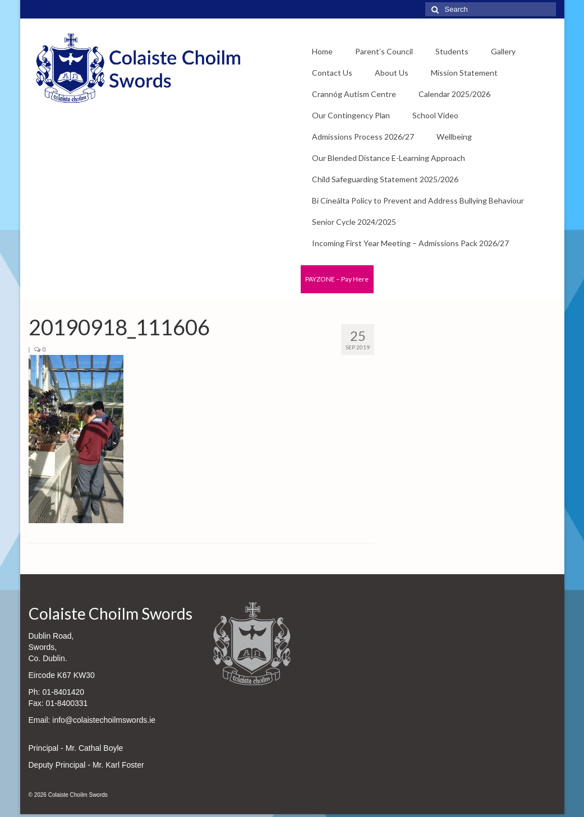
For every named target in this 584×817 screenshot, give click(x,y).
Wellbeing (454, 136)
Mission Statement (464, 72)
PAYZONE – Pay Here (337, 279)
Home (322, 51)
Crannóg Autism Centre (354, 94)
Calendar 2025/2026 (454, 94)
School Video (435, 115)
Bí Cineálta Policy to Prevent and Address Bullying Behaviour (418, 200)
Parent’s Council (384, 51)
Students (451, 51)
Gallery (503, 51)
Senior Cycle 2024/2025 (354, 222)
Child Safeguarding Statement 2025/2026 (385, 179)
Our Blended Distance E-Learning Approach (388, 158)
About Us (391, 72)
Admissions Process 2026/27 (363, 136)
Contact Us (332, 72)
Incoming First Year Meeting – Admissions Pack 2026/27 (410, 243)
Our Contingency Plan (351, 115)
